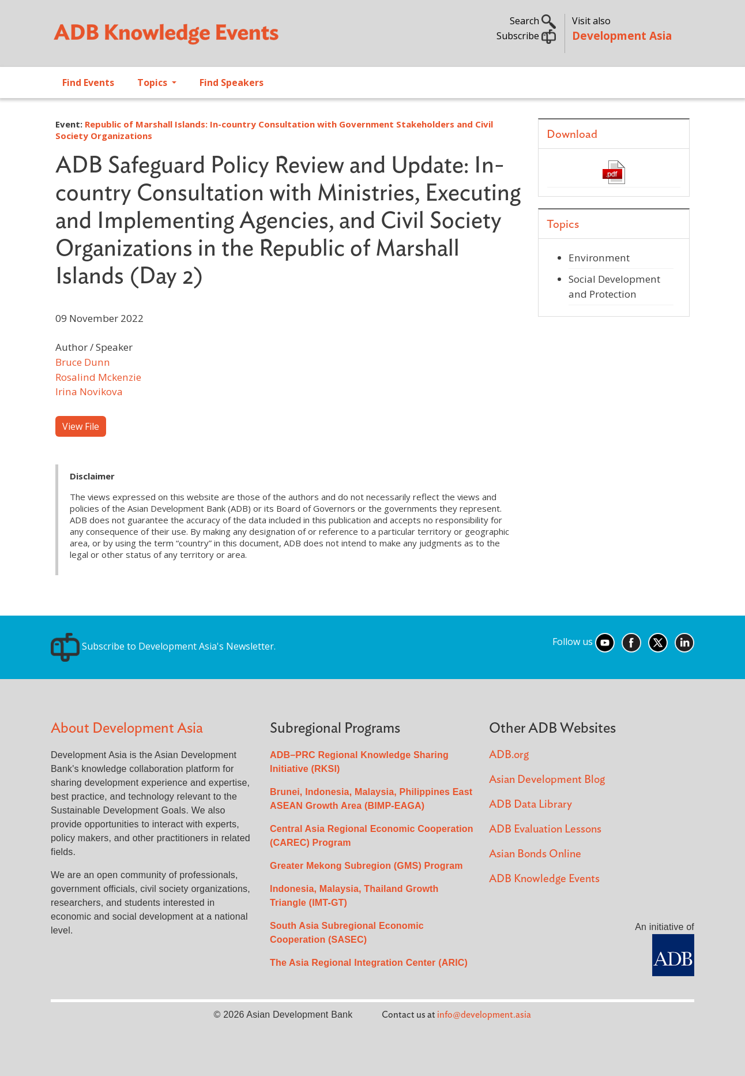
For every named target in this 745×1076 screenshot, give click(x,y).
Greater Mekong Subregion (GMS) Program (366, 866)
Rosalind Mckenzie (98, 377)
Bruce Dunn (82, 362)
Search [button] (533, 20)
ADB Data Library (530, 804)
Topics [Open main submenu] (153, 82)
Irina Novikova (89, 391)
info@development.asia (484, 1014)
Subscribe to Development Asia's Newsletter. (163, 646)
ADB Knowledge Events (544, 878)
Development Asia (622, 35)
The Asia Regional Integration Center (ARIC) (369, 963)
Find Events (88, 82)
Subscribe (526, 35)
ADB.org (509, 754)
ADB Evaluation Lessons (545, 829)
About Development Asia (127, 728)
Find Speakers (232, 82)
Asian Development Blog (547, 779)
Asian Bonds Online (535, 854)
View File (80, 426)
